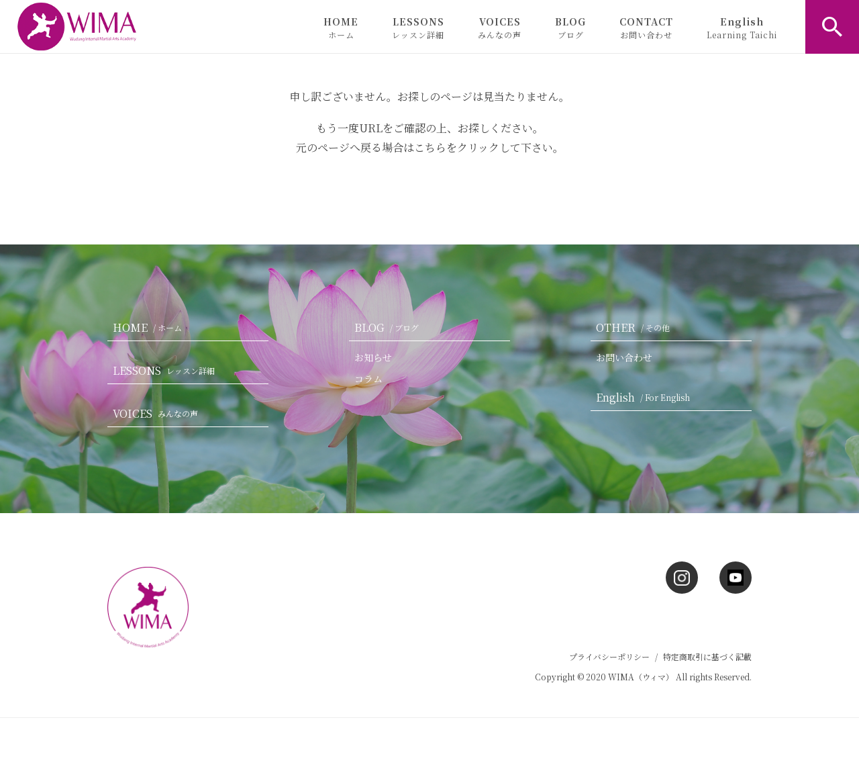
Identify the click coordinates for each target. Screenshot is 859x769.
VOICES (499, 27)
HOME (340, 27)
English (742, 27)
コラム (368, 379)
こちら (430, 147)
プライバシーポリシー (609, 656)
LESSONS (418, 27)
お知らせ (373, 357)
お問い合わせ (624, 357)
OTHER (635, 327)
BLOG (570, 27)
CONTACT (646, 27)
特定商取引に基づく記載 (707, 656)
